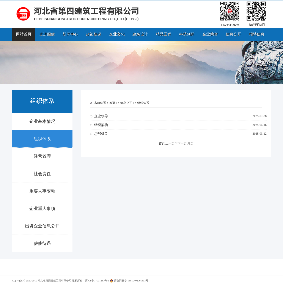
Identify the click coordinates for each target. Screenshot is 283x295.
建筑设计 (140, 34)
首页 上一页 (167, 143)
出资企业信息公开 (42, 226)
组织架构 (101, 125)
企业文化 (117, 34)
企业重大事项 (42, 208)
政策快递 (93, 34)
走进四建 (47, 34)
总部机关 (101, 134)
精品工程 (163, 34)
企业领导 (101, 116)
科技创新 (187, 34)
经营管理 (42, 156)
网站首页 (23, 34)
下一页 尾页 (185, 143)
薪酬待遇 (42, 243)
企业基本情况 (42, 121)
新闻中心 (70, 34)
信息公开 (233, 34)
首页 (112, 103)
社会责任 (42, 173)
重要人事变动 (42, 191)
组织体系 (42, 138)
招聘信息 (256, 34)
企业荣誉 (210, 34)
